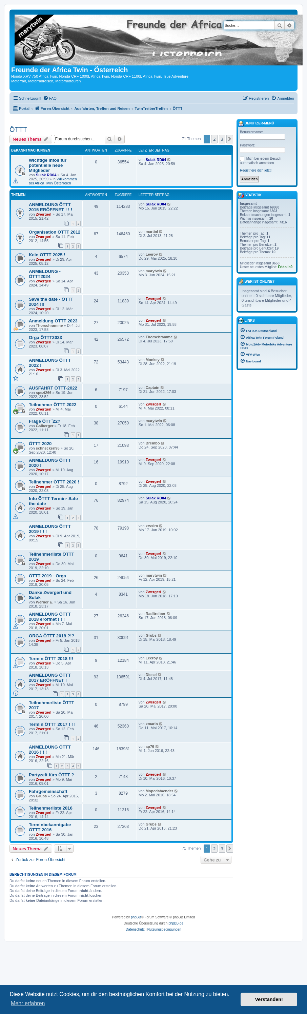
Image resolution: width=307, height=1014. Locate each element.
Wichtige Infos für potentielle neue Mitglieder (47, 165)
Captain (152, 387)
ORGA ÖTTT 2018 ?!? (51, 635)
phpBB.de (175, 923)
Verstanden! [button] (269, 999)
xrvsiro (152, 526)
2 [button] (214, 139)
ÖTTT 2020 (40, 443)
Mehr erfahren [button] (28, 1003)
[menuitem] (50, 98)
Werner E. (44, 602)
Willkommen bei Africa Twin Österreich (53, 181)
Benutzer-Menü (256, 123)
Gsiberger (45, 426)
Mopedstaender (159, 791)
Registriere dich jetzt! (255, 170)
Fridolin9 (285, 267)
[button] (229, 139)
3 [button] (222, 139)
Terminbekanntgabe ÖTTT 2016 (50, 827)
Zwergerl (44, 214)
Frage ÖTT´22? (44, 421)
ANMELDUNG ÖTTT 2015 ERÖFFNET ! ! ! (50, 207)
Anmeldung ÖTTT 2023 (53, 320)
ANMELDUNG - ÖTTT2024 (45, 274)
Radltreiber (155, 614)
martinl (152, 232)
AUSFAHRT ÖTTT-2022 (53, 388)
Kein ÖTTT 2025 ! (47, 254)
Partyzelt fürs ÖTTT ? (51, 774)
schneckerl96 (48, 448)
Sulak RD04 (46, 175)
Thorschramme (49, 325)
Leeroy (152, 254)
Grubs (151, 635)
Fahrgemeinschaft (48, 791)
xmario (152, 724)
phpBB (136, 917)
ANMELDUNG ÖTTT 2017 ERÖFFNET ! (50, 678)
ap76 (150, 746)
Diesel (151, 675)
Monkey (153, 360)
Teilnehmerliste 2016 (51, 808)
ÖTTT (18, 129)
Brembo (153, 443)
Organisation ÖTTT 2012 (54, 232)
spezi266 (44, 393)
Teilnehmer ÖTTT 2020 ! (54, 481)
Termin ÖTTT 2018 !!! (51, 658)
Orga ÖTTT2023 (45, 337)
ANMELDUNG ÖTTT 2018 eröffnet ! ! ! (50, 617)
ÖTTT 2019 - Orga (47, 575)
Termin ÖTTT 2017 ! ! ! (52, 724)
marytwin (154, 271)
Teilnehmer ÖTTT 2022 (52, 404)
